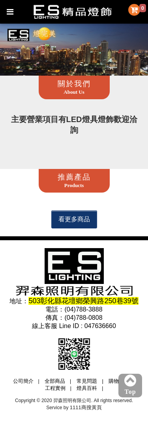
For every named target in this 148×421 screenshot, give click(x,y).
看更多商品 (74, 219)
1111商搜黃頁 (86, 407)
